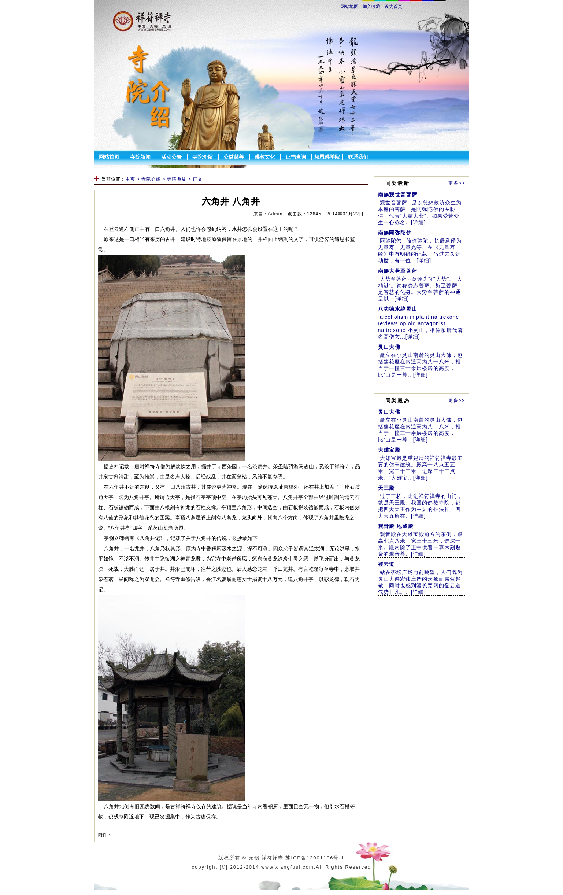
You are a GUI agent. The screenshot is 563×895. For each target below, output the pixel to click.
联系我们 (358, 157)
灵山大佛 (389, 347)
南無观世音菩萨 (398, 194)
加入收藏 (371, 6)
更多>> (456, 183)
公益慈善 (233, 157)
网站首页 (109, 157)
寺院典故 (176, 179)
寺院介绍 (202, 157)
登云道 (386, 564)
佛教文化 (265, 157)
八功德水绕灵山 (398, 309)
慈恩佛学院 (327, 157)
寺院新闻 (140, 157)
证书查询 (296, 157)
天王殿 (386, 488)
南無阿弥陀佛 (395, 233)
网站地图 (349, 6)
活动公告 (171, 157)
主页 (130, 179)
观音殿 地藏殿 (396, 526)
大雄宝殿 (389, 450)
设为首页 (393, 6)
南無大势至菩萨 (398, 271)
